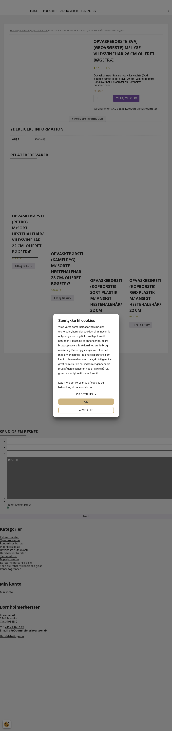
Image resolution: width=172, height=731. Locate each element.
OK (86, 401)
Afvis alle (86, 410)
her (91, 387)
